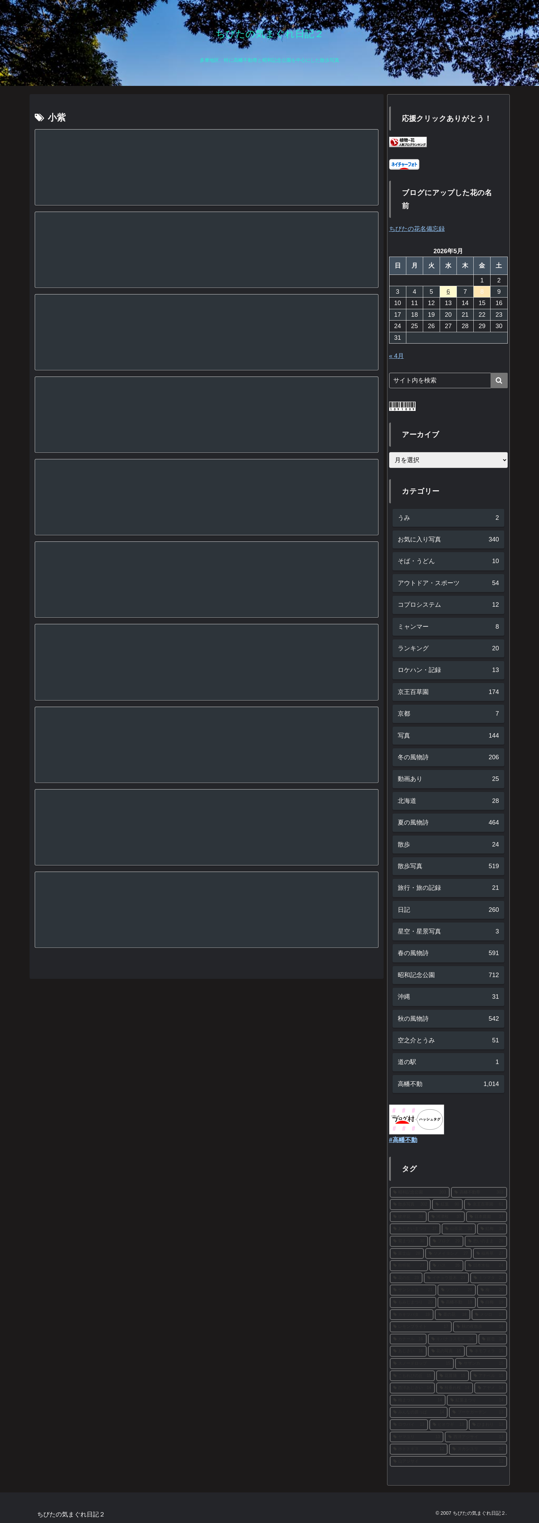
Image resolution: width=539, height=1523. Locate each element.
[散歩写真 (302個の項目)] (410, 1204)
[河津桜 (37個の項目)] (446, 1216)
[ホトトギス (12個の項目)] (419, 1449)
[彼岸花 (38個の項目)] (408, 1216)
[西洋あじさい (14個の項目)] (412, 1387)
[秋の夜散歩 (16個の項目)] (480, 1326)
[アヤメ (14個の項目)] (490, 1387)
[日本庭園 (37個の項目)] (486, 1216)
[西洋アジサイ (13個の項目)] (476, 1437)
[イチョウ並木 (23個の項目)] (446, 1278)
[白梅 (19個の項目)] (492, 1302)
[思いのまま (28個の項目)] (486, 1241)
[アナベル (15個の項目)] (488, 1375)
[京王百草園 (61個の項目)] (485, 1204)
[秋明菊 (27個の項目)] (409, 1265)
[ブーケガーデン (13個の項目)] (478, 1412)
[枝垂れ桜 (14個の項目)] (454, 1387)
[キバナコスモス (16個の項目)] (452, 1339)
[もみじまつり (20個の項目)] (413, 1302)
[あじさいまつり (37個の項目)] (415, 1228)
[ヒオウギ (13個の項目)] (448, 1424)
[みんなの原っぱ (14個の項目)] (419, 1412)
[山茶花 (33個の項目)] (459, 1228)
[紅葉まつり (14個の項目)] (477, 1400)
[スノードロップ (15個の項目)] (422, 1363)
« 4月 (396, 355)
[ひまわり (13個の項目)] (488, 1424)
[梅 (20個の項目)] (492, 1290)
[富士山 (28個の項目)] (407, 1253)
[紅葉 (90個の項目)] (447, 1204)
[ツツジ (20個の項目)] (457, 1290)
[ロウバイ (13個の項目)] (409, 1424)
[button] (499, 380)
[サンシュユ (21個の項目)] (413, 1290)
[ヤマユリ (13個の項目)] (417, 1437)
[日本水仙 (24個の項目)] (486, 1265)
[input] (448, 380)
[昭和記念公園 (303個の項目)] (420, 1192)
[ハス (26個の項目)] (446, 1265)
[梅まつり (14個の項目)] (418, 1400)
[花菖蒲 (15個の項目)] (452, 1375)
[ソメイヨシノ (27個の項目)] (448, 1253)
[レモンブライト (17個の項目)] (421, 1326)
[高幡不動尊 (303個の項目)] (479, 1192)
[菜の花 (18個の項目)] (452, 1314)
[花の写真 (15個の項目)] (446, 1351)
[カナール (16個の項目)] (408, 1339)
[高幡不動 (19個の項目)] (457, 1302)
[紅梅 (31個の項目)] (492, 1228)
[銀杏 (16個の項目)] (492, 1339)
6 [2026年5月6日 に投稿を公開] (448, 291)
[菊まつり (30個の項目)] (409, 1241)
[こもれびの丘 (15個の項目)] (412, 1375)
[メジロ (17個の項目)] (489, 1314)
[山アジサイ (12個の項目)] (448, 1461)
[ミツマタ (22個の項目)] (488, 1278)
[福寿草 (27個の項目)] (490, 1253)
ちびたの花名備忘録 (417, 228)
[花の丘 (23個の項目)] (406, 1278)
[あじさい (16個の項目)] (408, 1351)
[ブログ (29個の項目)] (446, 1241)
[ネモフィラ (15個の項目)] (486, 1351)
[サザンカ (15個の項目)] (481, 1363)
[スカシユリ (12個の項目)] (478, 1449)
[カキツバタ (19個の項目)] (411, 1314)
